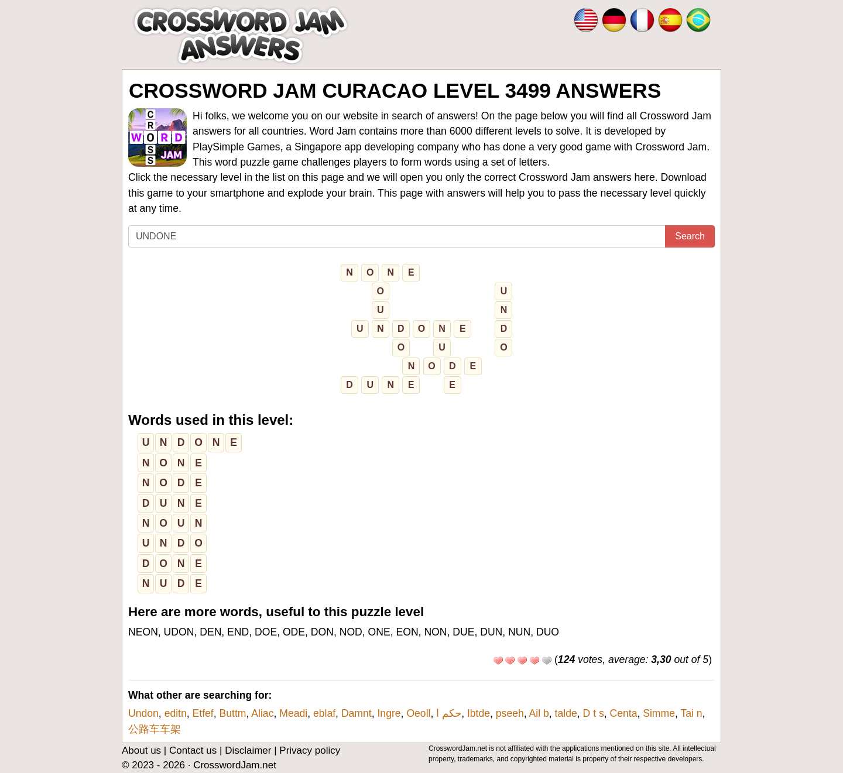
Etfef (203, 713)
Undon (143, 713)
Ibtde (478, 713)
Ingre (388, 713)
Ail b (539, 713)
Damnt (356, 713)
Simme (659, 713)
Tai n (691, 713)
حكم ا (448, 713)
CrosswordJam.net (234, 765)
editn (176, 713)
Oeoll (418, 713)
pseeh (510, 713)
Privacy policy (309, 750)
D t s (593, 713)
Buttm (233, 713)
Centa (623, 713)
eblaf (324, 713)
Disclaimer (248, 750)
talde (566, 713)
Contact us (193, 750)
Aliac (262, 713)
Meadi (293, 713)
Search (690, 236)
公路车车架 (154, 729)
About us (141, 750)
